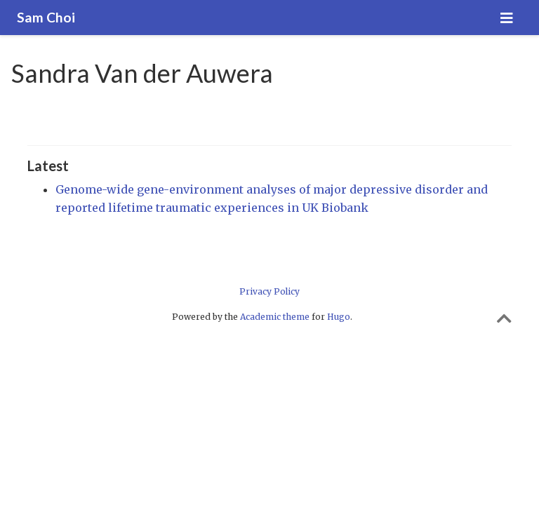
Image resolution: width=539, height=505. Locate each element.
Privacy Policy (269, 291)
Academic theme (275, 316)
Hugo (338, 316)
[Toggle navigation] (506, 18)
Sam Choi (46, 17)
